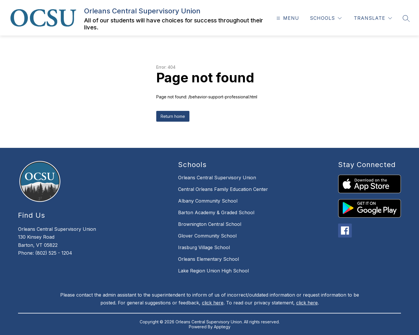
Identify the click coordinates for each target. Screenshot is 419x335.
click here (212, 303)
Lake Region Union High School (213, 271)
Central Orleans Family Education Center (223, 189)
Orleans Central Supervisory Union (217, 177)
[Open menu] (287, 18)
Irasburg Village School (204, 247)
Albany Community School (207, 201)
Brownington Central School (209, 224)
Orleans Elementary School (208, 259)
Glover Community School (207, 236)
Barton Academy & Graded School (216, 212)
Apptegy (222, 326)
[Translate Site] (372, 18)
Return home (173, 116)
